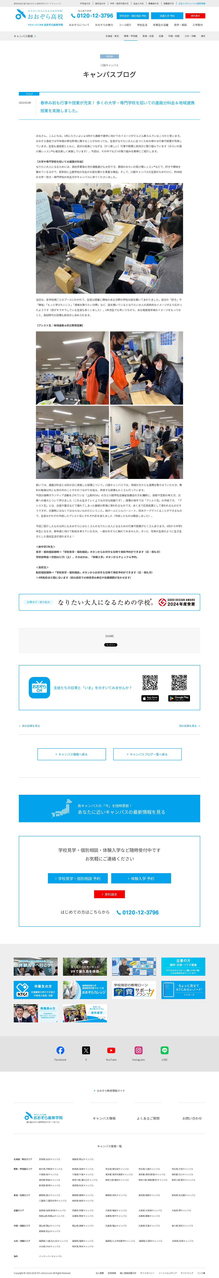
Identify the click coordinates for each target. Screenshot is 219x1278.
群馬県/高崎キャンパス (83, 1168)
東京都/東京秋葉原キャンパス (119, 1174)
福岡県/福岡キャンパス (83, 1240)
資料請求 (195, 15)
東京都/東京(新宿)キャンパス (152, 1174)
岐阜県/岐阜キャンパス (83, 1200)
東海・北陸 (148, 36)
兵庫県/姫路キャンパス (149, 1215)
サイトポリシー (147, 1272)
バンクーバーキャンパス (50, 1256)
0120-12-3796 (92, 16)
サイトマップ (187, 1272)
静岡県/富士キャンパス (49, 1195)
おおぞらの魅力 (104, 25)
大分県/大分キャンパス (49, 1246)
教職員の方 (154, 3)
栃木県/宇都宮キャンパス (50, 1168)
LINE (165, 1059)
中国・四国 (173, 36)
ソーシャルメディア (168, 1272)
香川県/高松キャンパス (182, 1225)
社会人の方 (138, 3)
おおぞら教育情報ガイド (111, 1090)
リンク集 (201, 1272)
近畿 (161, 36)
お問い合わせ (192, 1118)
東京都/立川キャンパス (182, 1174)
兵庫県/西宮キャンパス (83, 1215)
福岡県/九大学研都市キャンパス (120, 1240)
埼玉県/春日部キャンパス (117, 1168)
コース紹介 (125, 25)
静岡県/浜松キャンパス (116, 1195)
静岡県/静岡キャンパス (83, 1195)
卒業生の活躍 (160, 25)
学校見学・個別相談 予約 (132, 15)
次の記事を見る (188, 726)
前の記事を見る (31, 726)
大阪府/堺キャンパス (181, 1210)
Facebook (60, 1059)
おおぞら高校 (39, 17)
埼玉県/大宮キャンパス (182, 1168)
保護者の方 (169, 3)
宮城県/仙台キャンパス (49, 1159)
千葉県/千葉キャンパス (83, 1174)
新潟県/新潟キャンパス (49, 1185)
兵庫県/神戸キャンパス (116, 1215)
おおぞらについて (79, 25)
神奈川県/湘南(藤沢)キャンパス (153, 1179)
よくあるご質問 (148, 1118)
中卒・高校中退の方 (119, 3)
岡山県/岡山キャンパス (49, 1225)
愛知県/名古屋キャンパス (183, 1195)
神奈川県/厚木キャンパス (183, 1179)
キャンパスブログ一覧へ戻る (149, 754)
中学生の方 (85, 3)
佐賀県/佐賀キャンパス (183, 1240)
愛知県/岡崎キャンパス (149, 1195)
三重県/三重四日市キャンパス (53, 1200)
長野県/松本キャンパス (83, 1185)
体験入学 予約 (167, 15)
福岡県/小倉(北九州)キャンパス (53, 1240)
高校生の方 (100, 3)
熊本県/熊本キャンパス (83, 1246)
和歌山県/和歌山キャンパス (52, 1215)
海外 (203, 36)
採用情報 (112, 1272)
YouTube (111, 1059)
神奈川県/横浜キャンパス (117, 1179)
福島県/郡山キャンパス (83, 1159)
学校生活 (142, 25)
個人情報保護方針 (128, 1272)
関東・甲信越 (130, 36)
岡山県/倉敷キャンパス (83, 1225)
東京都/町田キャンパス (49, 1179)
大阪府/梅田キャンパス (116, 1210)
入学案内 (197, 25)
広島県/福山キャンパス (116, 1225)
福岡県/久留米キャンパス (150, 1240)
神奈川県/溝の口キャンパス (85, 1179)
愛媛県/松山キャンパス (49, 1231)
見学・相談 (180, 25)
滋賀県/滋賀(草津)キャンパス (52, 1210)
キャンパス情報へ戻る (73, 754)
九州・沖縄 (190, 36)
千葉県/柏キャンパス (48, 1174)
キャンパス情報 (23, 36)
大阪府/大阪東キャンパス (150, 1210)
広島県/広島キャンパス (149, 1225)
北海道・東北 (112, 36)
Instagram (138, 1059)
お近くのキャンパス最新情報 (192, 3)
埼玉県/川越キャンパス (149, 1168)
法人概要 (100, 1272)
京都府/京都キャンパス (83, 1210)
